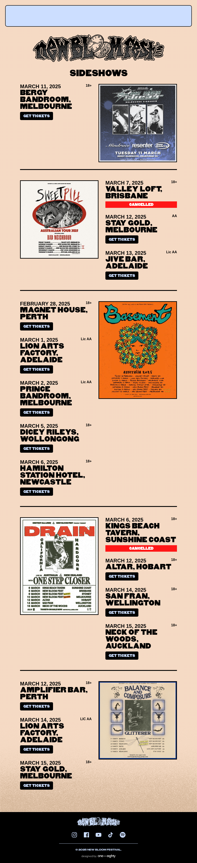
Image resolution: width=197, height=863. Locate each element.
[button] (97, 14)
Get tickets (36, 116)
